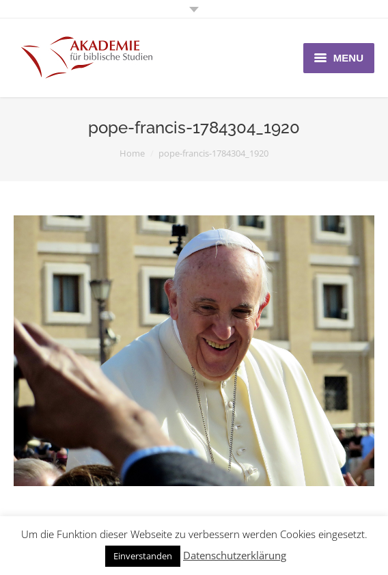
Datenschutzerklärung (234, 555)
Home (132, 153)
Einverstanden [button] (142, 556)
